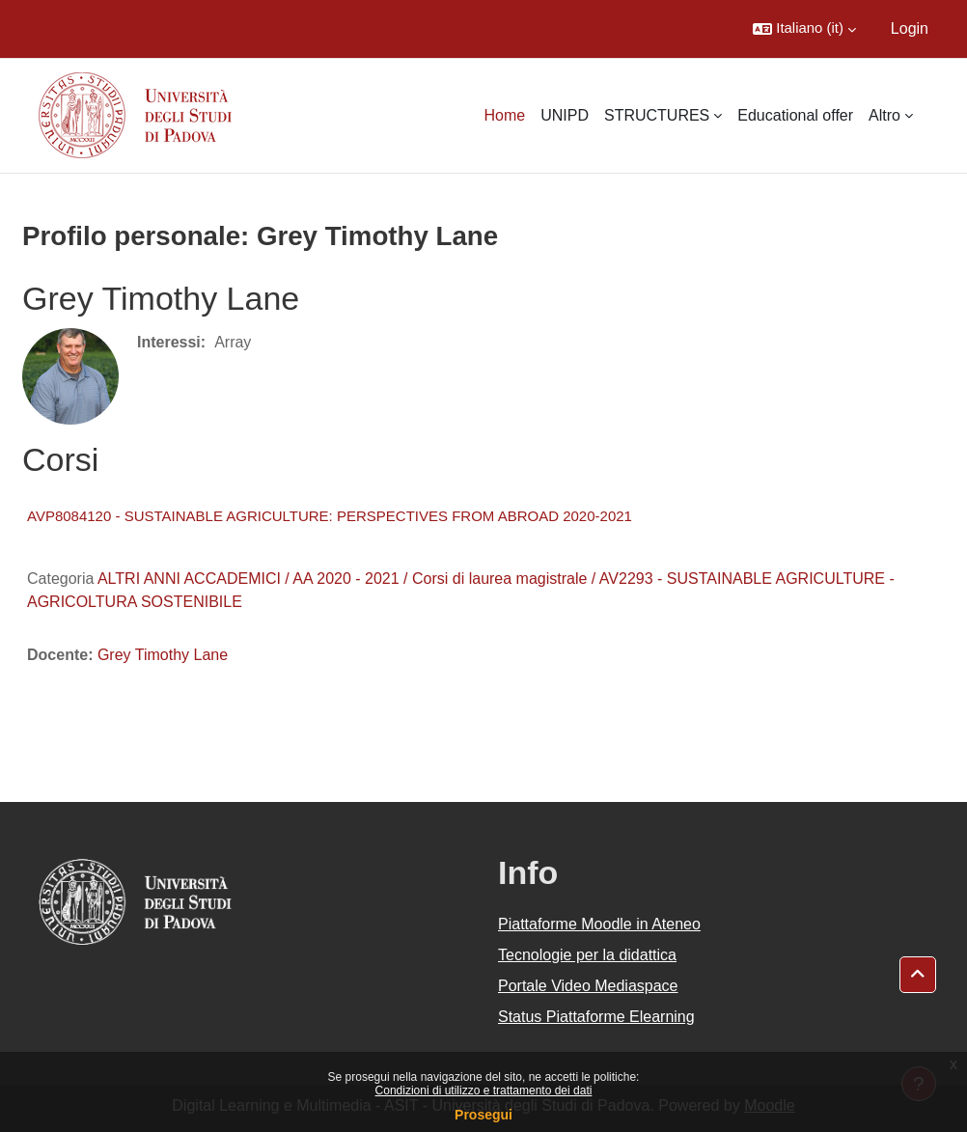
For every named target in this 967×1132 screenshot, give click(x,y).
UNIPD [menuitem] (564, 115)
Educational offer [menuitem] (795, 115)
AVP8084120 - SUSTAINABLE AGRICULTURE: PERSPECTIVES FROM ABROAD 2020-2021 (329, 516)
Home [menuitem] (504, 115)
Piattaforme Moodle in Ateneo (599, 924)
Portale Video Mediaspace (588, 986)
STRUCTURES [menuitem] (656, 115)
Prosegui (483, 1114)
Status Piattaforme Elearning (596, 1016)
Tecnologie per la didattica (587, 955)
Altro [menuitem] (884, 115)
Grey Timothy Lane (162, 655)
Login (909, 28)
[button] (804, 29)
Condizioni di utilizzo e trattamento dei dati (484, 1090)
